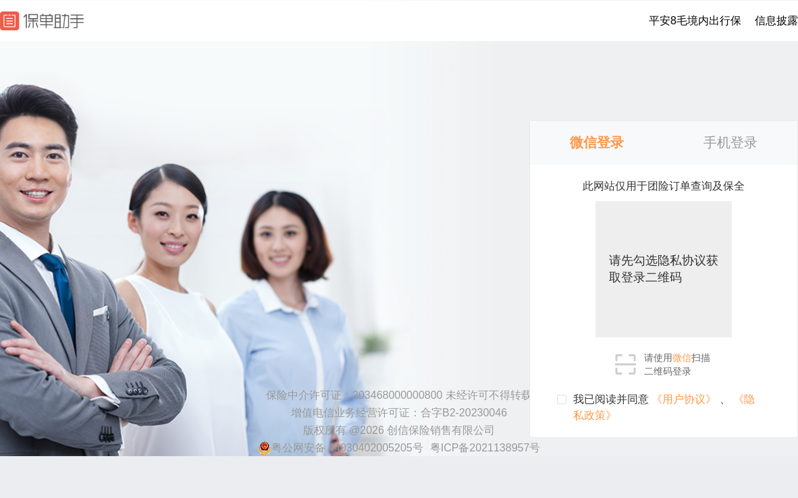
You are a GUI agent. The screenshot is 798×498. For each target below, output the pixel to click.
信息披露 (776, 20)
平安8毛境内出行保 (695, 20)
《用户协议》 (685, 399)
